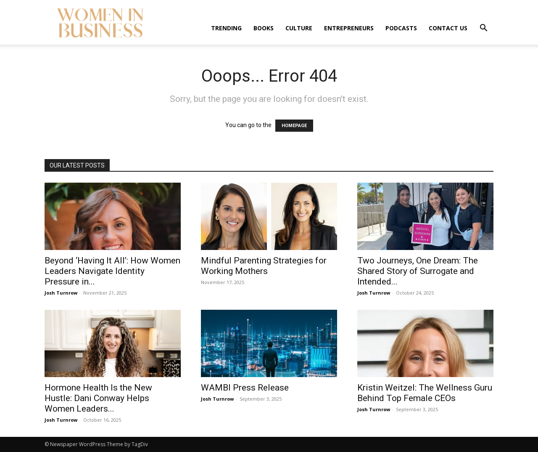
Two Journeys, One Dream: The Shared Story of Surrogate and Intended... (417, 271)
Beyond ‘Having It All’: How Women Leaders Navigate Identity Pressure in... (112, 271)
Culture (298, 28)
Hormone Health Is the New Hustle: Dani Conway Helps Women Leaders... (98, 398)
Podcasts (401, 28)
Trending (226, 28)
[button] (483, 29)
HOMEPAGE (294, 125)
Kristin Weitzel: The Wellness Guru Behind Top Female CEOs (424, 393)
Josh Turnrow (61, 293)
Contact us (448, 28)
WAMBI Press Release (245, 388)
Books (263, 28)
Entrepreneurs (349, 28)
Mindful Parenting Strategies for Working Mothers (264, 265)
